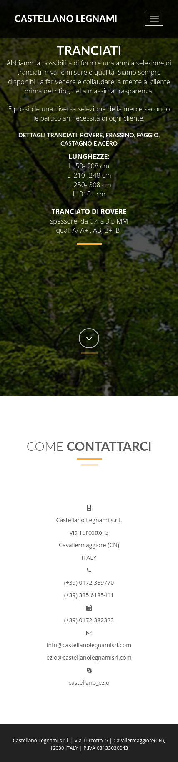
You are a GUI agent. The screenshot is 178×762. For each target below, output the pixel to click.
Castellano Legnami (66, 18)
